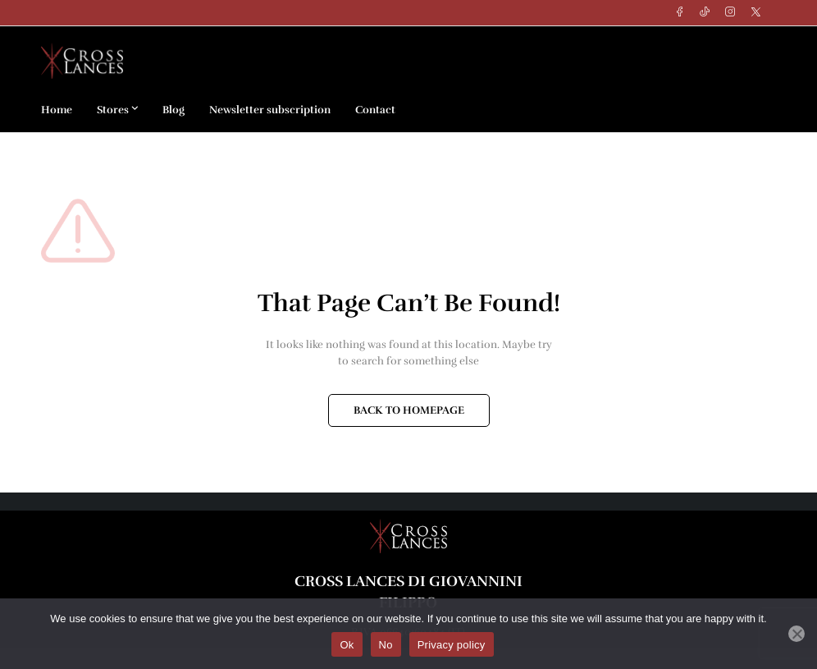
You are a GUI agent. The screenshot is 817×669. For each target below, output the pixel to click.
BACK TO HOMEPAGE (409, 410)
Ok (347, 645)
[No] (796, 633)
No (386, 645)
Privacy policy (452, 645)
